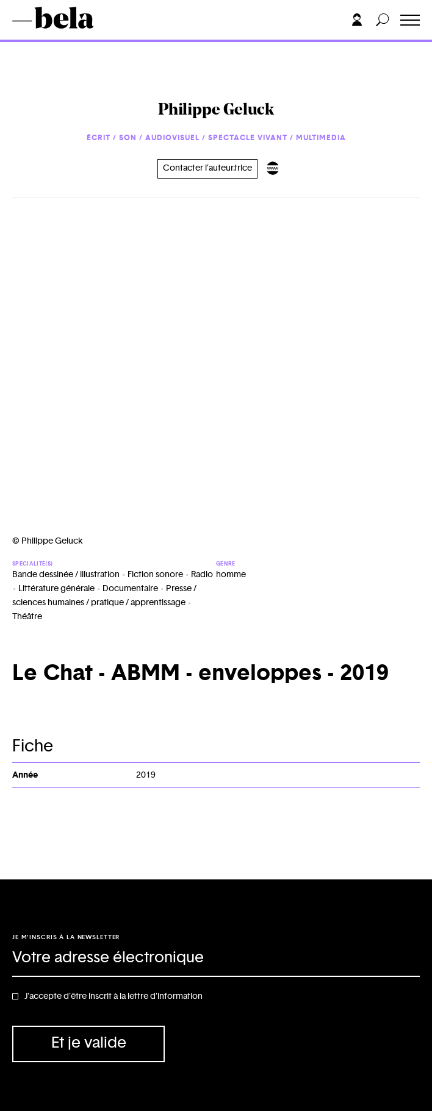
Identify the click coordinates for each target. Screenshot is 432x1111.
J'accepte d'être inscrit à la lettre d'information (113, 996)
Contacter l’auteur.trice (207, 168)
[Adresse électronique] (216, 958)
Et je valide (88, 1043)
